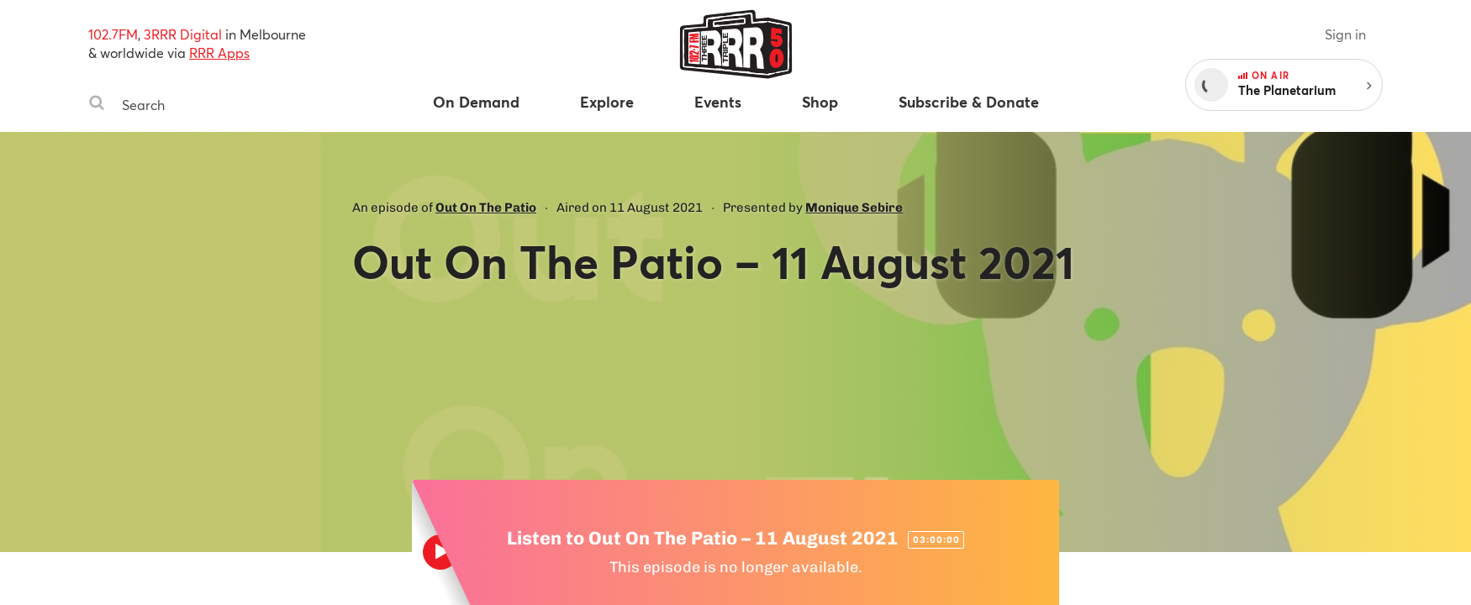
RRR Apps (219, 52)
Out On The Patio (485, 207)
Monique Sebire (854, 207)
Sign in (1345, 34)
